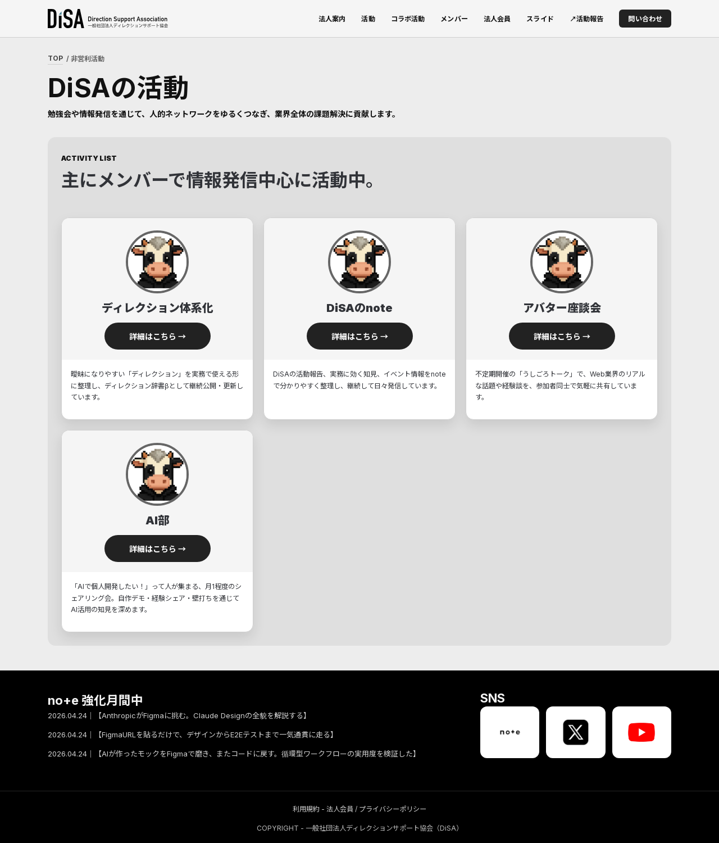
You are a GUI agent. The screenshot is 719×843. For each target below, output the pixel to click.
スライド (540, 19)
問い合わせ (645, 19)
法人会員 (497, 19)
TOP (55, 58)
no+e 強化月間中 (95, 701)
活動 (368, 19)
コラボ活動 (408, 19)
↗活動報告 (587, 19)
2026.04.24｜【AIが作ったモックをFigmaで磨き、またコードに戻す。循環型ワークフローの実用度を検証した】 (234, 754)
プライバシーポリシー (392, 809)
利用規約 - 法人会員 (323, 809)
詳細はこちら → (157, 336)
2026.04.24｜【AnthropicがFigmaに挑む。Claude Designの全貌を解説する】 (179, 715)
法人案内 (332, 19)
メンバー (454, 19)
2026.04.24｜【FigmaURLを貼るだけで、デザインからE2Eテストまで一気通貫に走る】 (193, 735)
